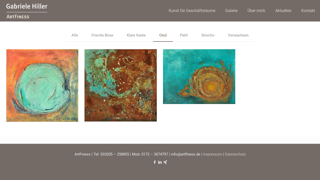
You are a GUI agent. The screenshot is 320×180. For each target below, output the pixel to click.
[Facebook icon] (155, 162)
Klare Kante (136, 35)
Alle (75, 35)
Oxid (162, 35)
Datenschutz (235, 154)
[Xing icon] (165, 162)
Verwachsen (238, 35)
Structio (207, 35)
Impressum (212, 154)
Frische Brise (102, 35)
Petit (184, 35)
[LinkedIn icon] (160, 162)
